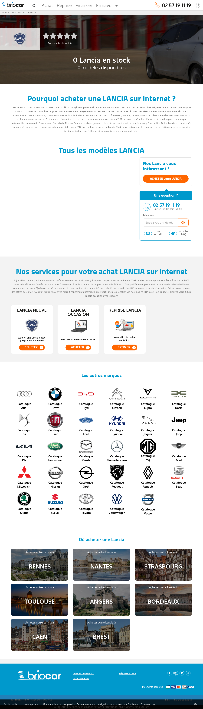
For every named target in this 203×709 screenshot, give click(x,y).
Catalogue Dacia (179, 398)
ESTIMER (124, 347)
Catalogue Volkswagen (117, 503)
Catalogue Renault (148, 477)
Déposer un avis (127, 673)
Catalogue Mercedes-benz (117, 450)
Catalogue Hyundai (117, 424)
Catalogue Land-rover (55, 450)
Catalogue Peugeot (117, 477)
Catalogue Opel (86, 477)
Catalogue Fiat (55, 424)
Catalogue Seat (179, 477)
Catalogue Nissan (55, 477)
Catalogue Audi (24, 398)
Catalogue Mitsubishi (24, 477)
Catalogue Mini (179, 450)
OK (183, 222)
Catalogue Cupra (148, 398)
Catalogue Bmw (55, 398)
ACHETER (31, 347)
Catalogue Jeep (179, 424)
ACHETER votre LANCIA (166, 179)
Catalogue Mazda (86, 450)
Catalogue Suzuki (55, 503)
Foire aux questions (83, 673)
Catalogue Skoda (24, 503)
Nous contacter (81, 678)
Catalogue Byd (86, 398)
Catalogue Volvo (148, 503)
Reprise (64, 5)
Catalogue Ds (24, 424)
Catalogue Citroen (117, 398)
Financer (83, 5)
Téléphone (148, 215)
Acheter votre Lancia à (40, 560)
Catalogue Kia (24, 450)
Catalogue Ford (86, 424)
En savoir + (107, 5)
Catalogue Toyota (86, 503)
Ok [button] (195, 704)
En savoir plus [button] (148, 704)
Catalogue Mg (148, 450)
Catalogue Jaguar (148, 424)
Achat (47, 5)
